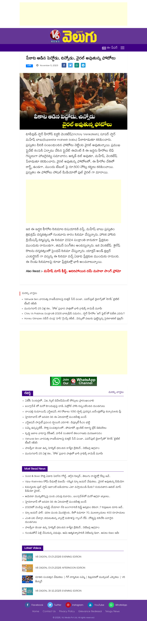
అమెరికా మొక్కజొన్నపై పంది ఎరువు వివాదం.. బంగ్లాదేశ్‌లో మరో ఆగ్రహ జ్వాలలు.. (67, 496)
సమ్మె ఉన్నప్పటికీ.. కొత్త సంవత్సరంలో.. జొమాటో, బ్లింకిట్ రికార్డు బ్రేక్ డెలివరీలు (66, 428)
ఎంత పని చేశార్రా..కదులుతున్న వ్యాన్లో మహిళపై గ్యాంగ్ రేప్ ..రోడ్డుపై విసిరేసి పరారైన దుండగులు (69, 520)
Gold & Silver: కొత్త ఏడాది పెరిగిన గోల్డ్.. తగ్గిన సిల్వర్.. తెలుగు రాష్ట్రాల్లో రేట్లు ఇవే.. (67, 476)
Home (35, 611)
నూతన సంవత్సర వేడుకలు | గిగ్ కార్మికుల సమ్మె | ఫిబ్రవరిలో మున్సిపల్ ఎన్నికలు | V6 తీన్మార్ (80, 579)
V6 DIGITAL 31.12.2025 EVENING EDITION (58, 591)
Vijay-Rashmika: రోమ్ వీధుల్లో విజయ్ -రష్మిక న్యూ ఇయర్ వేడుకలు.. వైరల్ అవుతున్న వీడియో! (74, 482)
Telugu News (112, 611)
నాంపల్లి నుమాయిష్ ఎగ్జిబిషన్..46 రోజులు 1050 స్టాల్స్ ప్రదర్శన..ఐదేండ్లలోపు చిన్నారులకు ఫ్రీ (73, 412)
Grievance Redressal (90, 611)
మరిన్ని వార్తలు (116, 392)
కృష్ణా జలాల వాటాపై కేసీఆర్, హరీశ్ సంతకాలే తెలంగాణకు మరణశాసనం (63, 433)
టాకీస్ (29, 66)
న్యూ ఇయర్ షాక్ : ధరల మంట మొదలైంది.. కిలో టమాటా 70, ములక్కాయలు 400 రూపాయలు (75, 513)
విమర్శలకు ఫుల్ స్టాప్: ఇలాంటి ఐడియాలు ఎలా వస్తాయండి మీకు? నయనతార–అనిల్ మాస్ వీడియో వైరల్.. (73, 489)
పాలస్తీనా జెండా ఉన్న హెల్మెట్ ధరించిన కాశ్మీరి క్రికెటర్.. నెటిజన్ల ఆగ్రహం (62, 448)
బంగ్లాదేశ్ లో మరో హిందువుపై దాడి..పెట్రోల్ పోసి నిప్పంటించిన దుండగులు (65, 406)
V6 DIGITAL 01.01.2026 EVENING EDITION (58, 557)
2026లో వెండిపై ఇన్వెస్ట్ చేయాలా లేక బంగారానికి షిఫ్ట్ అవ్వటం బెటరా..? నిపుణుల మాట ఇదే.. (74, 507)
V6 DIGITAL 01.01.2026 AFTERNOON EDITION (60, 568)
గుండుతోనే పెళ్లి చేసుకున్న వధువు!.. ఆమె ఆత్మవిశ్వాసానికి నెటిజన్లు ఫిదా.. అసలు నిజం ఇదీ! (72, 533)
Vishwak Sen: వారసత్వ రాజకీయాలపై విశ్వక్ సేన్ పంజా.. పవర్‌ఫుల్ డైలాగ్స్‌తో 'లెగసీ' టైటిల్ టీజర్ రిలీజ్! (71, 301)
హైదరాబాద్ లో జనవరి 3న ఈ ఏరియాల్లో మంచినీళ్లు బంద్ (56, 417)
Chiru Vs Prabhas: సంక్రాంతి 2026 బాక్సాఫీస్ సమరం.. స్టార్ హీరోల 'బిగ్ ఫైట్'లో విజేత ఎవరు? (74, 314)
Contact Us (49, 611)
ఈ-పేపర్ (110, 48)
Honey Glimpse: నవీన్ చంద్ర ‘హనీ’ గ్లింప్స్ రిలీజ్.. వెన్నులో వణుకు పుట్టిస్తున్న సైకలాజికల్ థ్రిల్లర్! (73, 319)
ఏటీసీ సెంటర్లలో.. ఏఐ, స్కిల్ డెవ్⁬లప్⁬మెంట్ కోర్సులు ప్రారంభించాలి (59, 401)
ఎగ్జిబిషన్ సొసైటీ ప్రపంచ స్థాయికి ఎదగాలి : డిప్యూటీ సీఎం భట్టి (57, 423)
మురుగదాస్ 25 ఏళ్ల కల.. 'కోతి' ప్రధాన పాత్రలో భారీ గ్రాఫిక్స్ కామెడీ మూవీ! (63, 309)
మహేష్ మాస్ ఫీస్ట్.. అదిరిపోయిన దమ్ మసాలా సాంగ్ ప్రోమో (82, 271)
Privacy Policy (67, 611)
